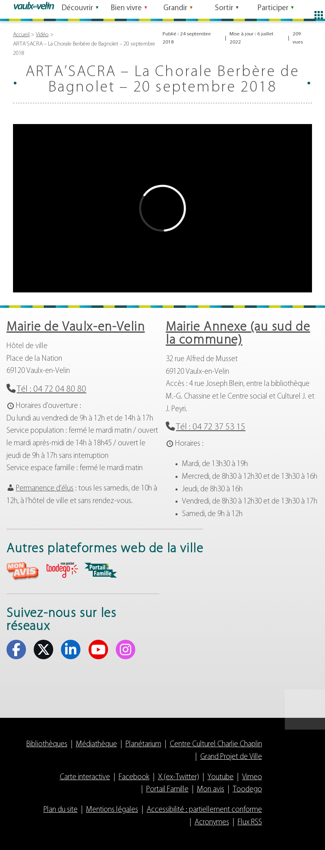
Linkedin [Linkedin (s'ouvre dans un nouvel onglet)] (70, 649)
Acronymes (212, 822)
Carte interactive (85, 777)
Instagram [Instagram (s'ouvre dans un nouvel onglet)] (125, 649)
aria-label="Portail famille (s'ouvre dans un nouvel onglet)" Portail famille (100, 570)
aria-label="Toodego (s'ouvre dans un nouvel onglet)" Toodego (62, 570)
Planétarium (143, 744)
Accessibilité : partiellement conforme (204, 810)
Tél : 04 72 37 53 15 (210, 427)
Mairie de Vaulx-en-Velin (75, 327)
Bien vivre (126, 9)
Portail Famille (167, 789)
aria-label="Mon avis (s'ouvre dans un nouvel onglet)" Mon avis (22, 571)
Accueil (21, 35)
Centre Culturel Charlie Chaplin (216, 744)
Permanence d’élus (45, 489)
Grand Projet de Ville (231, 757)
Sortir (224, 9)
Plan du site (60, 810)
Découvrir (77, 9)
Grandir (175, 9)
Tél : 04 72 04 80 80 (51, 389)
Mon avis (210, 789)
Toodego (247, 789)
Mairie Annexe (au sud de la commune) (238, 334)
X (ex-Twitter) (178, 777)
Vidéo (42, 35)
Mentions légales (112, 810)
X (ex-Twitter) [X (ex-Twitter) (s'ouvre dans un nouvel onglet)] (43, 649)
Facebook (134, 777)
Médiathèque (96, 744)
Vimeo (252, 777)
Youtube (221, 777)
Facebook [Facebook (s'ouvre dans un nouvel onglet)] (16, 649)
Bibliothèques (46, 744)
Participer (273, 9)
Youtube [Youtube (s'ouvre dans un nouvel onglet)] (98, 649)
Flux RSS (250, 822)
